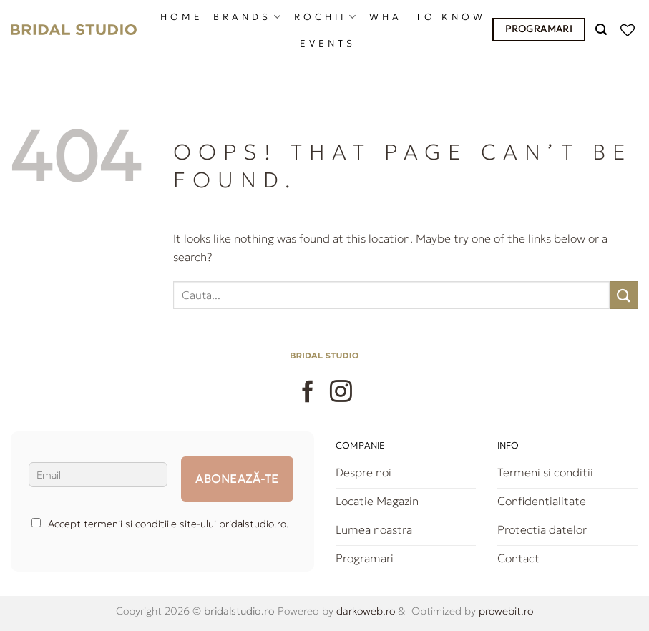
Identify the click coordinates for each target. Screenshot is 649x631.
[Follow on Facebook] (308, 393)
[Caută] (602, 30)
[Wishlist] (629, 30)
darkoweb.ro (364, 611)
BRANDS (248, 17)
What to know (427, 17)
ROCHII (326, 17)
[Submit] (624, 295)
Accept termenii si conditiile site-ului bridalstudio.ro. (160, 523)
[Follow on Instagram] (341, 393)
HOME (181, 17)
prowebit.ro (504, 611)
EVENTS (328, 43)
